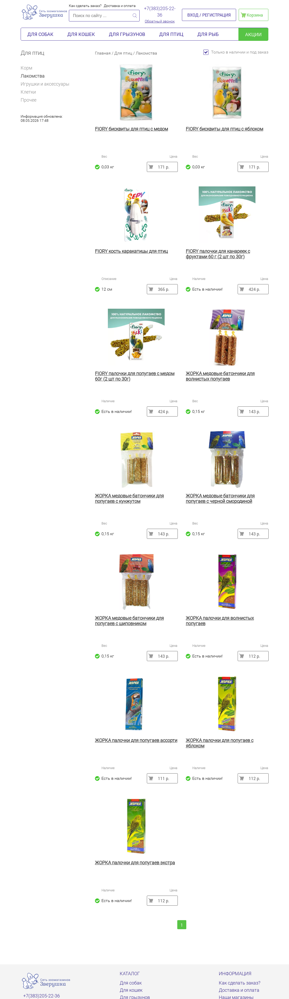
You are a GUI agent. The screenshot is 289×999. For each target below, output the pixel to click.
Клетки (28, 92)
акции (253, 34)
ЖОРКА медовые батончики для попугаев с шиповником (129, 620)
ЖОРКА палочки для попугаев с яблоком (219, 743)
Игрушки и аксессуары (45, 84)
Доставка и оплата (120, 6)
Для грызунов (127, 34)
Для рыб (208, 34)
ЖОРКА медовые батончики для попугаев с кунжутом (129, 498)
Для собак (40, 34)
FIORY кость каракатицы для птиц (131, 251)
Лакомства (33, 76)
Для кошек (81, 34)
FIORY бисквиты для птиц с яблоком (224, 129)
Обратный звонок (160, 21)
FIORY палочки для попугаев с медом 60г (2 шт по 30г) (134, 376)
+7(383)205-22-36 (159, 12)
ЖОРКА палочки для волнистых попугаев (220, 620)
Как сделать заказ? (85, 6)
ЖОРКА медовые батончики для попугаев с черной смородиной (220, 498)
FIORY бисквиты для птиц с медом (131, 129)
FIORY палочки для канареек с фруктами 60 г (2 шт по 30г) (218, 253)
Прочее (28, 100)
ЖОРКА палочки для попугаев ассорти (136, 740)
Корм (29, 68)
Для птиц (171, 34)
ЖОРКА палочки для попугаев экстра (135, 862)
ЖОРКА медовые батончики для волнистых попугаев (220, 376)
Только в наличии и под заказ (235, 52)
